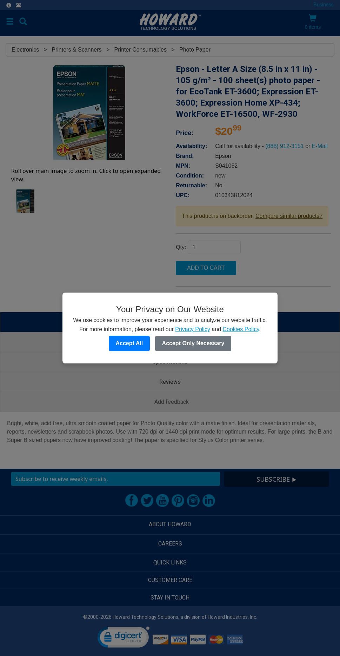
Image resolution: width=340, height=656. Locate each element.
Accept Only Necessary (193, 343)
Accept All (129, 343)
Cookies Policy (240, 329)
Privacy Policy (192, 329)
